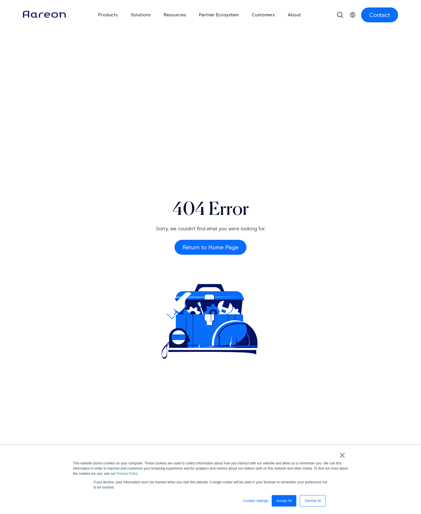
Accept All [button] (284, 501)
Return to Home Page (210, 247)
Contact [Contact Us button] (379, 14)
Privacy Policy (127, 474)
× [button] (342, 455)
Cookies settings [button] (255, 501)
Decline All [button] (313, 501)
